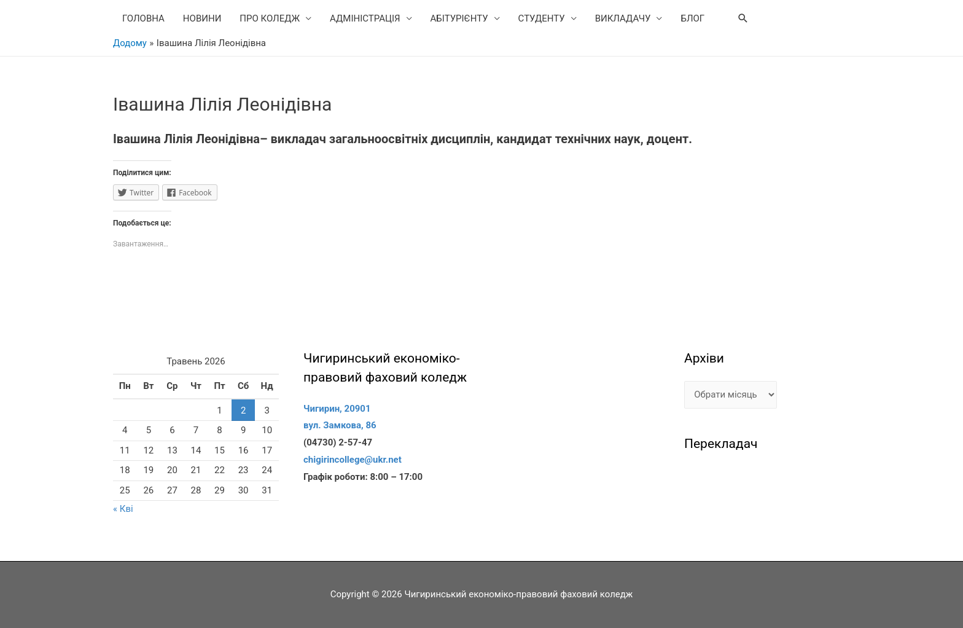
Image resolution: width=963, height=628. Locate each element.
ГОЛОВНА (143, 18)
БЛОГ (692, 18)
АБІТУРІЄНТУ (459, 18)
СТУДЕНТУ (541, 18)
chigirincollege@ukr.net (352, 459)
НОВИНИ (202, 18)
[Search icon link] (743, 18)
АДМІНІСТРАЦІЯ (365, 18)
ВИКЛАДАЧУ (623, 18)
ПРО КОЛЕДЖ (270, 18)
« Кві (123, 508)
